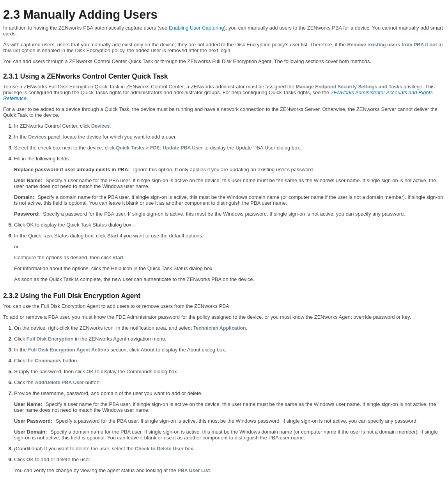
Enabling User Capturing (196, 28)
